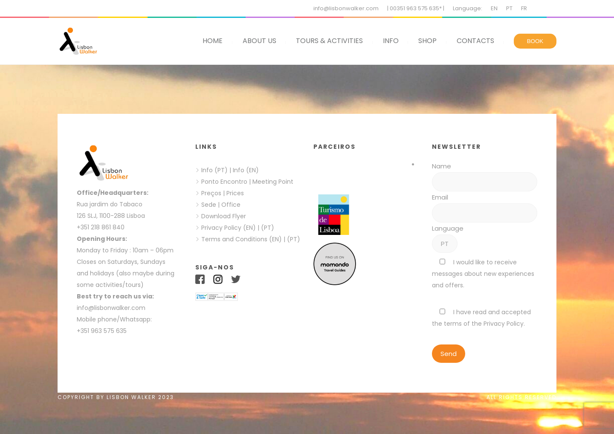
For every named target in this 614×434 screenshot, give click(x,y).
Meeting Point (272, 181)
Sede (208, 204)
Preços (211, 193)
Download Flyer (223, 216)
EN (494, 8)
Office (230, 204)
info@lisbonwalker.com (346, 8)
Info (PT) (214, 170)
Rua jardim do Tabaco (109, 204)
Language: (467, 8)
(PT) (267, 227)
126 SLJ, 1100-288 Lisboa (111, 215)
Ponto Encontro (224, 181)
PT (509, 8)
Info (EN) (246, 170)
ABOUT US (259, 41)
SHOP (427, 41)
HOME (213, 41)
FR (524, 8)
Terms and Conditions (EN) (242, 239)
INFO (391, 41)
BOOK (535, 41)
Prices (235, 193)
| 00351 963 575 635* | (415, 8)
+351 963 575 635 (103, 331)
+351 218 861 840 (101, 227)
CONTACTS (475, 41)
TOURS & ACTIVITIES (329, 41)
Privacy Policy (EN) (228, 227)
